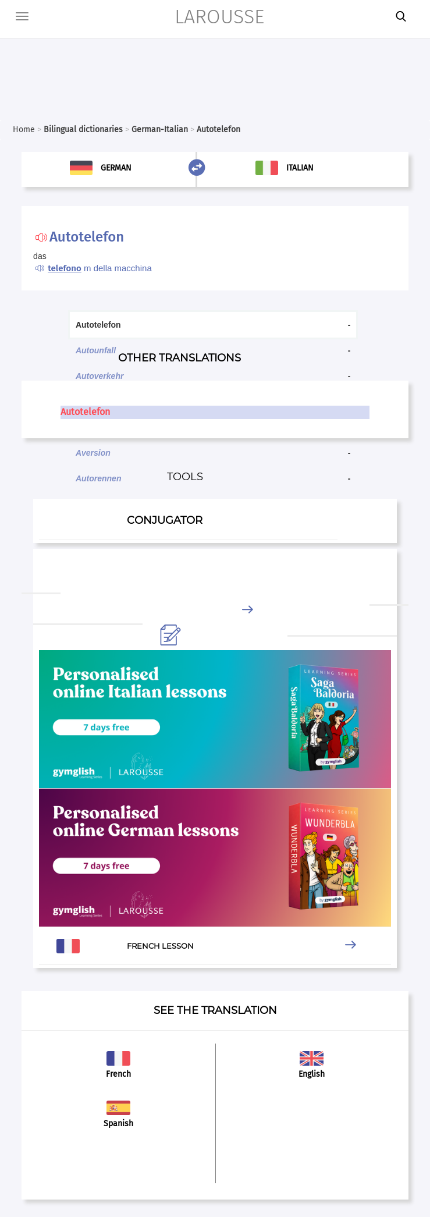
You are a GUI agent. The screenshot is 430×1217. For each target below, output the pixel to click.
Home (24, 129)
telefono (64, 268)
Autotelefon (85, 411)
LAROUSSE (219, 17)
